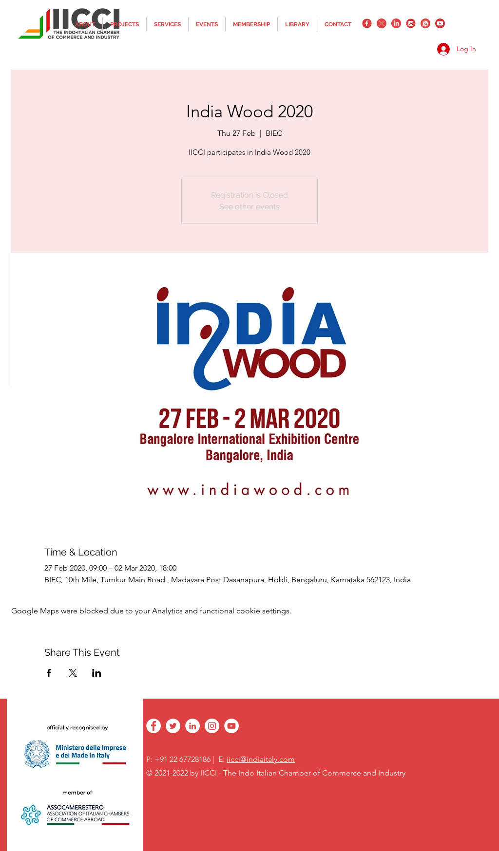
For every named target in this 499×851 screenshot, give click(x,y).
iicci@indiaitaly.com (261, 759)
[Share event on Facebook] (49, 673)
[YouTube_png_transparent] (440, 23)
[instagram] (411, 23)
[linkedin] (396, 23)
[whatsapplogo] (425, 23)
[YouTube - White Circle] (231, 726)
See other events (249, 206)
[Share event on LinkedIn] (96, 673)
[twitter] (381, 23)
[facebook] (367, 23)
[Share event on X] (72, 673)
